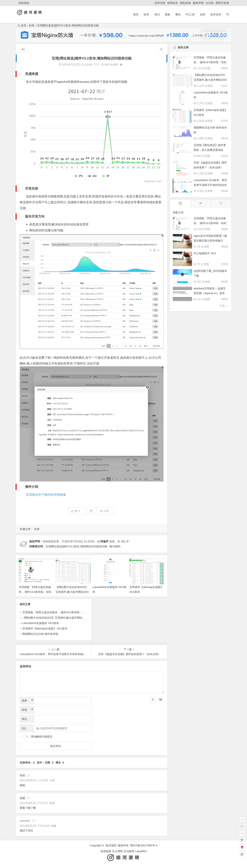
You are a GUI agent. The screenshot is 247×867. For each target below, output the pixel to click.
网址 (24, 719)
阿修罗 (104, 541)
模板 (167, 14)
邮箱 (27, 709)
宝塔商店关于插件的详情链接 (46, 494)
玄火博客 (117, 851)
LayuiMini (141, 851)
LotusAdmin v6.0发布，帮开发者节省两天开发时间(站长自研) (210, 185)
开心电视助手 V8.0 (205, 253)
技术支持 (160, 2)
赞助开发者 (222, 2)
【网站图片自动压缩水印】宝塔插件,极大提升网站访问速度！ (72, 592)
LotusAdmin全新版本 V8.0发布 (40, 623)
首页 (136, 14)
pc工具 (190, 14)
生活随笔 (129, 851)
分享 (104, 510)
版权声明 (198, 2)
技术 (146, 14)
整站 (178, 14)
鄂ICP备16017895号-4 (143, 845)
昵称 (27, 700)
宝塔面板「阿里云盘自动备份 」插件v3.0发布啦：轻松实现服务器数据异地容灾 (35, 592)
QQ (24, 728)
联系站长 (172, 2)
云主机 (210, 2)
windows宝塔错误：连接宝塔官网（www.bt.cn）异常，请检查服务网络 (211, 293)
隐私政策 (185, 2)
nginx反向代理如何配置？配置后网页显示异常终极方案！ (210, 240)
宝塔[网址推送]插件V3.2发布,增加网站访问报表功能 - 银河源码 (83, 546)
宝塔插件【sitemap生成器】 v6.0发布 (44, 628)
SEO (157, 14)
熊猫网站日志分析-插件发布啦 (40, 633)
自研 (202, 14)
